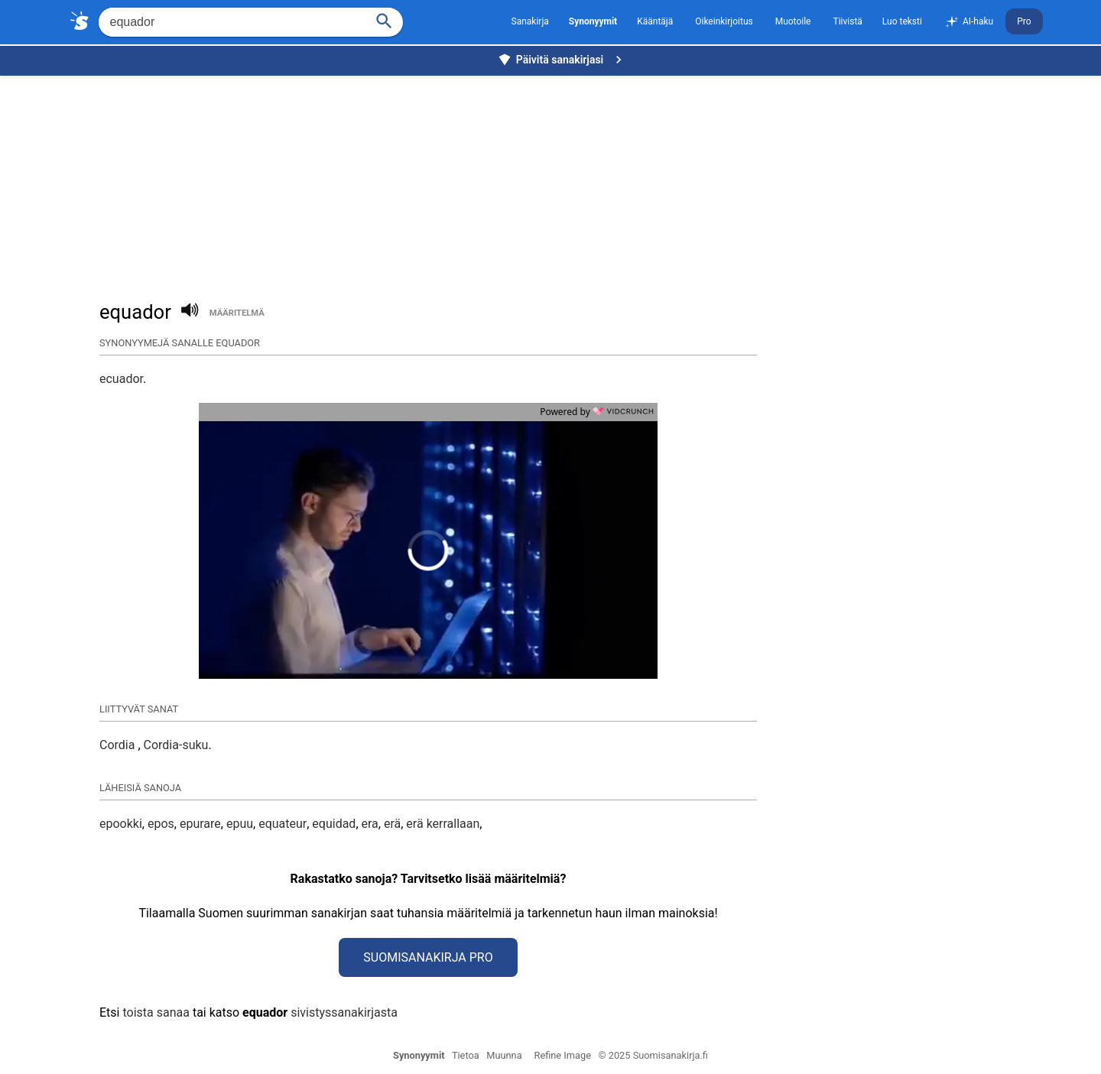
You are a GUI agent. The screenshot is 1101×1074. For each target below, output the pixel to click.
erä (392, 823)
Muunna (503, 1055)
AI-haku (968, 22)
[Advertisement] (554, 180)
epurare (200, 823)
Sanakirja (530, 21)
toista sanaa (155, 1012)
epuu (239, 823)
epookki (120, 823)
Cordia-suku (176, 745)
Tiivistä (847, 21)
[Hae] (230, 22)
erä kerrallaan (442, 823)
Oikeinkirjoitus (723, 21)
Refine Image (562, 1055)
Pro (1024, 21)
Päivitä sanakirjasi (562, 59)
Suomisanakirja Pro (427, 957)
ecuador (121, 379)
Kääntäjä (655, 21)
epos (161, 823)
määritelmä (237, 313)
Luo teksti (902, 21)
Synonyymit (419, 1055)
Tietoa (465, 1055)
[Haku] (384, 19)
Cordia (118, 745)
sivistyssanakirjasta (344, 1012)
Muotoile (793, 21)
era (370, 823)
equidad (334, 823)
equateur (282, 823)
